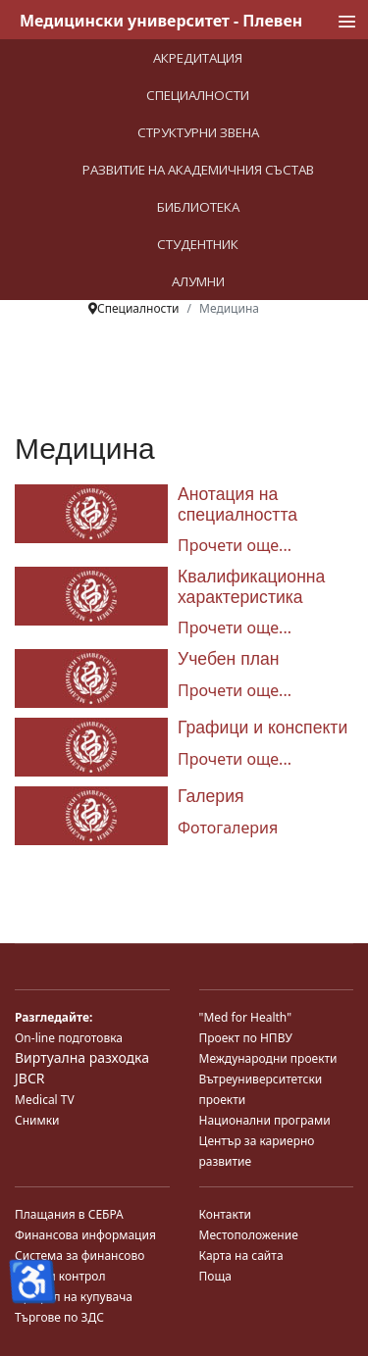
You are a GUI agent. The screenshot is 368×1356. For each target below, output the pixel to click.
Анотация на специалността (237, 504)
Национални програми (265, 1120)
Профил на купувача (73, 1296)
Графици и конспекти (262, 727)
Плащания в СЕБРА (69, 1214)
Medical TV (45, 1099)
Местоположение (248, 1235)
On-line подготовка (69, 1038)
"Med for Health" (245, 1017)
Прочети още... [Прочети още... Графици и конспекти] (234, 759)
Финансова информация (85, 1235)
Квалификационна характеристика (251, 587)
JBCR (29, 1078)
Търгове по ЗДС (59, 1317)
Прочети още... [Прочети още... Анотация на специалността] (234, 545)
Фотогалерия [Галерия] (228, 827)
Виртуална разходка (82, 1057)
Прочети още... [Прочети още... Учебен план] (234, 690)
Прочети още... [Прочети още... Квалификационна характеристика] (234, 627)
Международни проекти (268, 1058)
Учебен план (229, 659)
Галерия (211, 796)
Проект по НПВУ (245, 1038)
